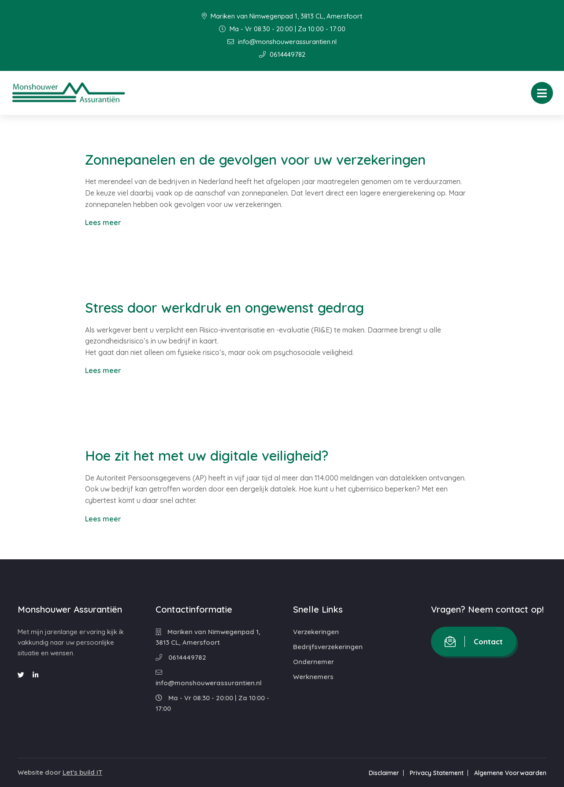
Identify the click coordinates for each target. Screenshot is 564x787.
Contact (474, 641)
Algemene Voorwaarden (510, 773)
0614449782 (282, 54)
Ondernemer (313, 662)
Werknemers (313, 676)
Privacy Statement (437, 773)
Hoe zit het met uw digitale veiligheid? (206, 455)
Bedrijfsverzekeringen (328, 647)
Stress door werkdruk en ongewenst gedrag (224, 307)
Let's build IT (82, 772)
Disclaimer (384, 773)
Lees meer (103, 222)
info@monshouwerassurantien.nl (282, 41)
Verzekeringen (316, 632)
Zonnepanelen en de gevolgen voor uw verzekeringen (255, 159)
